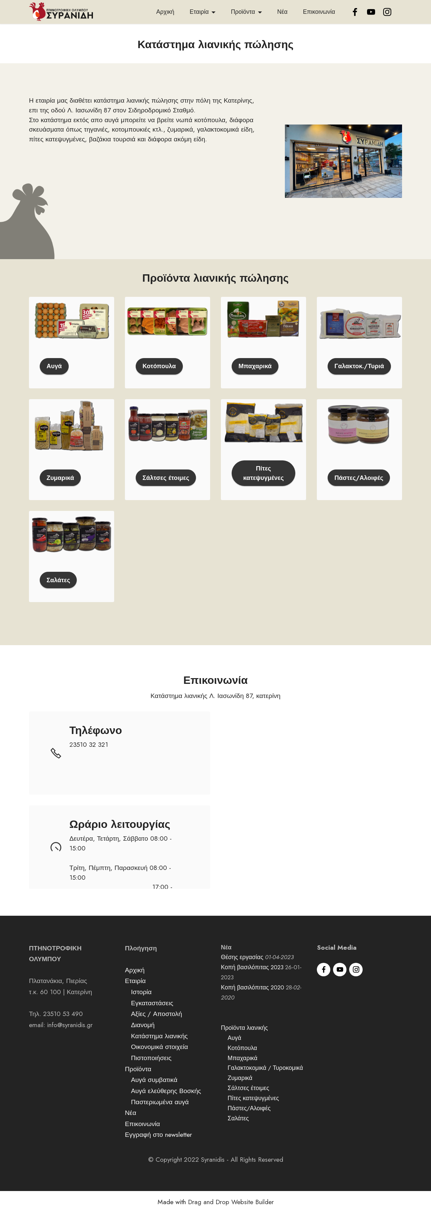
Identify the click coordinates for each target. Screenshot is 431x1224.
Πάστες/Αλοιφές (359, 483)
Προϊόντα (243, 11)
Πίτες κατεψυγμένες (263, 483)
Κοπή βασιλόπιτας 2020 (252, 998)
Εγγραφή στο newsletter (158, 1146)
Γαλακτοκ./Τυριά (359, 371)
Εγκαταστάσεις (152, 1014)
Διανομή (143, 1036)
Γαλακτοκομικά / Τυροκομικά (264, 1079)
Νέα (282, 11)
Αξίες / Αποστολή (156, 1025)
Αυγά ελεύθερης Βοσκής (166, 1102)
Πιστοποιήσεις (151, 1069)
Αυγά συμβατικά (154, 1091)
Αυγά (54, 376)
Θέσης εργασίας (242, 968)
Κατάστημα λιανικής (159, 1047)
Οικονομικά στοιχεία (159, 1058)
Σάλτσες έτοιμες (166, 488)
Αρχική (165, 11)
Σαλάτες (58, 591)
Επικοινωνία (319, 11)
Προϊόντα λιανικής (244, 1039)
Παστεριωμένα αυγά (160, 1113)
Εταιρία (199, 11)
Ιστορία (141, 1003)
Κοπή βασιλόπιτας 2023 (252, 978)
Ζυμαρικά (60, 488)
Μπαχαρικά (255, 376)
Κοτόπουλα (159, 376)
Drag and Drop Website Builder (231, 1213)
